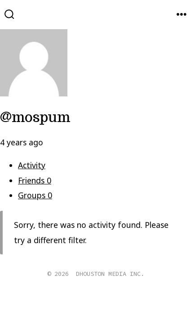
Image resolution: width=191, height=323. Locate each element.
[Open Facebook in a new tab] (63, 301)
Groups (35, 195)
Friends (34, 180)
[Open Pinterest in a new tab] (128, 301)
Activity (31, 165)
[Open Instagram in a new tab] (107, 301)
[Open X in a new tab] (85, 301)
